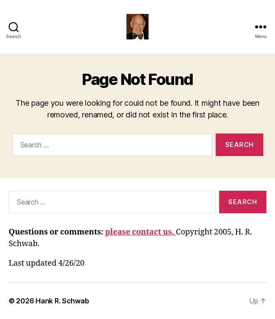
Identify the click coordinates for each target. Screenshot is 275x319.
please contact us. (140, 232)
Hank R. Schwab (62, 300)
